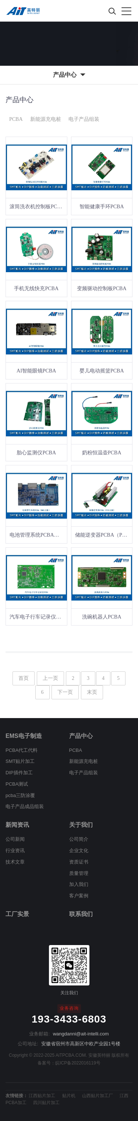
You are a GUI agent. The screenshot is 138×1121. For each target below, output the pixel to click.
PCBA (16, 119)
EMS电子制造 (24, 736)
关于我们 (81, 825)
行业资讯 (15, 850)
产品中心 (81, 736)
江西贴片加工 (42, 1095)
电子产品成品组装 (25, 806)
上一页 (50, 678)
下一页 (65, 692)
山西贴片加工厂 (97, 1095)
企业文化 (78, 850)
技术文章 (15, 862)
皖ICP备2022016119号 (77, 1063)
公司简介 (78, 839)
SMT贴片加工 (20, 761)
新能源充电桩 (45, 119)
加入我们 (78, 884)
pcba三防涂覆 (20, 795)
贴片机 (68, 1095)
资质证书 (78, 862)
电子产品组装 (83, 119)
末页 (92, 692)
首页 (23, 678)
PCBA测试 (17, 784)
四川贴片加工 (46, 1102)
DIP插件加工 (19, 772)
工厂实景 (17, 914)
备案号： (46, 1063)
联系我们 (81, 914)
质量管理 (78, 873)
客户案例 (78, 895)
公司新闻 (15, 839)
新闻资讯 (17, 825)
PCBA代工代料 (22, 750)
